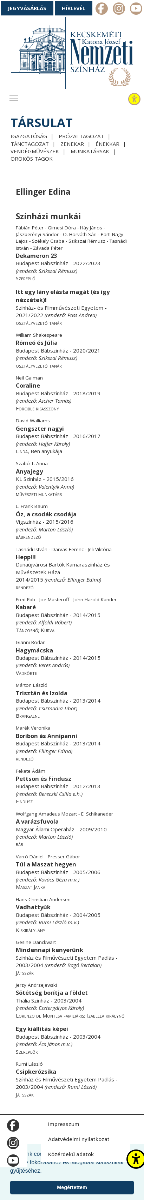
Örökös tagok (32, 158)
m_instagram (119, 9)
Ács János (49, 1043)
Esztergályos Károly (61, 1007)
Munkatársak (90, 151)
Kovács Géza (53, 879)
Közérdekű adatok (71, 1154)
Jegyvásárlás (27, 8)
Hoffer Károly (53, 443)
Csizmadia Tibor (57, 708)
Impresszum (63, 1123)
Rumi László (52, 922)
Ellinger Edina (83, 579)
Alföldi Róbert (54, 622)
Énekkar (107, 143)
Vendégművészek (35, 151)
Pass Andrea (81, 315)
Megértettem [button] (72, 1187)
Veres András (53, 665)
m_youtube (136, 9)
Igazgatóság (29, 136)
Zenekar (72, 143)
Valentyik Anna (56, 486)
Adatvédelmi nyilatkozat (79, 1138)
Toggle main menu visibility (14, 96)
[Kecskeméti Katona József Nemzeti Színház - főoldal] (72, 54)
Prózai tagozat (81, 136)
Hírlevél (73, 8)
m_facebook (102, 9)
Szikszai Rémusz (57, 270)
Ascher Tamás (54, 400)
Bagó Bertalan (83, 964)
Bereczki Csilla (55, 793)
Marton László (55, 529)
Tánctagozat (30, 143)
